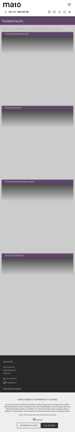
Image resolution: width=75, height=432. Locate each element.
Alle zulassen (49, 425)
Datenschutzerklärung (49, 415)
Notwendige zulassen (28, 425)
